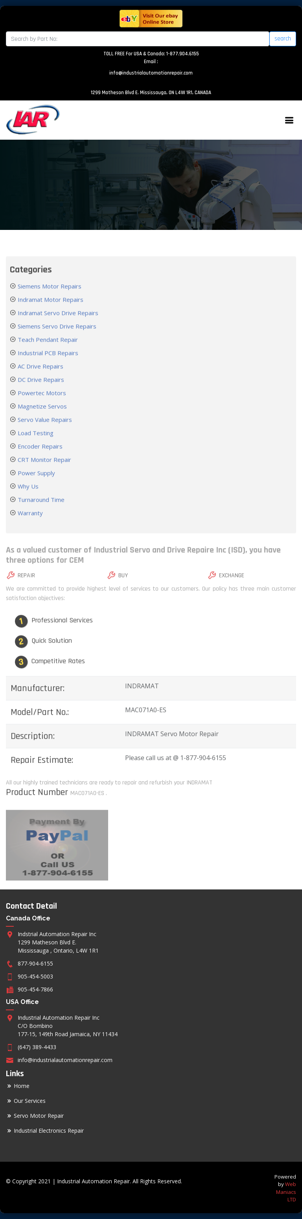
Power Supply (35, 483)
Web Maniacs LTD (286, 1192)
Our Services (30, 1101)
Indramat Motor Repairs (49, 309)
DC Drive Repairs (40, 389)
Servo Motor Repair (39, 1116)
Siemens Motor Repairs (48, 296)
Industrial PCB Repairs (47, 362)
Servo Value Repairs (44, 429)
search (282, 39)
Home (21, 1086)
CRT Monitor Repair (43, 469)
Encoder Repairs (39, 456)
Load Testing (34, 442)
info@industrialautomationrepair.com (151, 73)
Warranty (29, 523)
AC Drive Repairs (39, 376)
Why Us (27, 496)
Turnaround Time (40, 509)
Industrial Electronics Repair (49, 1130)
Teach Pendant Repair (47, 349)
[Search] (137, 38)
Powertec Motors (41, 402)
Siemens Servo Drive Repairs (56, 336)
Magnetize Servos (41, 416)
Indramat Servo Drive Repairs (57, 322)
